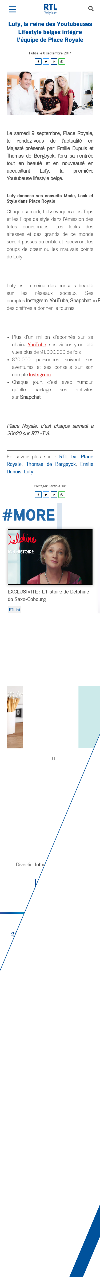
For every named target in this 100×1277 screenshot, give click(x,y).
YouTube (37, 344)
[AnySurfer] (50, 1253)
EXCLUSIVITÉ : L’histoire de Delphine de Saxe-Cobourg (48, 595)
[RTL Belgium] (53, 9)
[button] (12, 9)
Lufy (28, 471)
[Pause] (53, 758)
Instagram (40, 374)
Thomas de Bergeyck (51, 464)
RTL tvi (67, 456)
